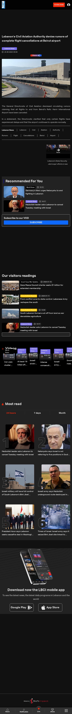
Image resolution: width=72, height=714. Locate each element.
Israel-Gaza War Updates (29, 282)
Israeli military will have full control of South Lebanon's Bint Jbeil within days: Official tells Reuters (17, 493)
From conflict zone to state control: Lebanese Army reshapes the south (43, 300)
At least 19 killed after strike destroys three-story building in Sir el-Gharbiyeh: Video (22, 364)
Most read (13, 404)
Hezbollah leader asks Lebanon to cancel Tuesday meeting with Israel (44, 206)
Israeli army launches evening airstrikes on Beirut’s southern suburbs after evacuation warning (59, 364)
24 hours (11, 413)
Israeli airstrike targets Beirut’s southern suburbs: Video (34, 362)
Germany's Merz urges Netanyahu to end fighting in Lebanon (44, 192)
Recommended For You (24, 181)
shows (52, 711)
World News (30, 187)
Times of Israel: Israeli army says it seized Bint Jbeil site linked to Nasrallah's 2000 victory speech (53, 533)
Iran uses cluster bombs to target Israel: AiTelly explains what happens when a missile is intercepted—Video (9, 364)
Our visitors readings (19, 276)
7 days (37, 413)
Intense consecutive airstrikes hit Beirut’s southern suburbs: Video (46, 364)
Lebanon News (31, 201)
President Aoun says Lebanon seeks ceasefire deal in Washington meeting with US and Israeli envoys (18, 533)
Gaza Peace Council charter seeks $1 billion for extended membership (41, 286)
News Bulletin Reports (28, 296)
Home (8, 711)
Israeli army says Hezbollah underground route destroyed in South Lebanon (52, 493)
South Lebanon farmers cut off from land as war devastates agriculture (42, 314)
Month (62, 413)
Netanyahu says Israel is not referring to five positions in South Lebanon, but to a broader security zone (54, 453)
